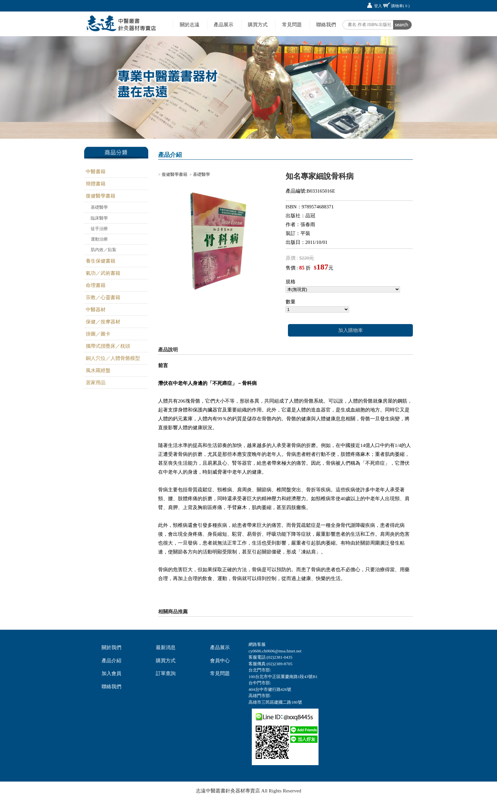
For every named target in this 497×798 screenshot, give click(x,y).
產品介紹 (111, 660)
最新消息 (166, 647)
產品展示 (223, 24)
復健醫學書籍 (100, 196)
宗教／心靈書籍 (103, 297)
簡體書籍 (96, 183)
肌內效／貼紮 (103, 249)
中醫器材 (96, 309)
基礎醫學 (99, 207)
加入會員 (111, 673)
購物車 (400, 6)
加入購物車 (350, 330)
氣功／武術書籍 (103, 273)
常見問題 (292, 24)
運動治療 (99, 239)
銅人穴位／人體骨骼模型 (113, 358)
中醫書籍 (96, 171)
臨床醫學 (99, 218)
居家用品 (96, 382)
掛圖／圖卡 (98, 334)
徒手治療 (99, 228)
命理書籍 (96, 285)
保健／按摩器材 (103, 321)
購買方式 (258, 24)
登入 (378, 6)
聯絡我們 (326, 24)
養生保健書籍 (100, 261)
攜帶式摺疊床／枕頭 (108, 346)
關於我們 (111, 647)
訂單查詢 (166, 673)
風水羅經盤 (98, 370)
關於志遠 (190, 24)
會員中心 (220, 660)
